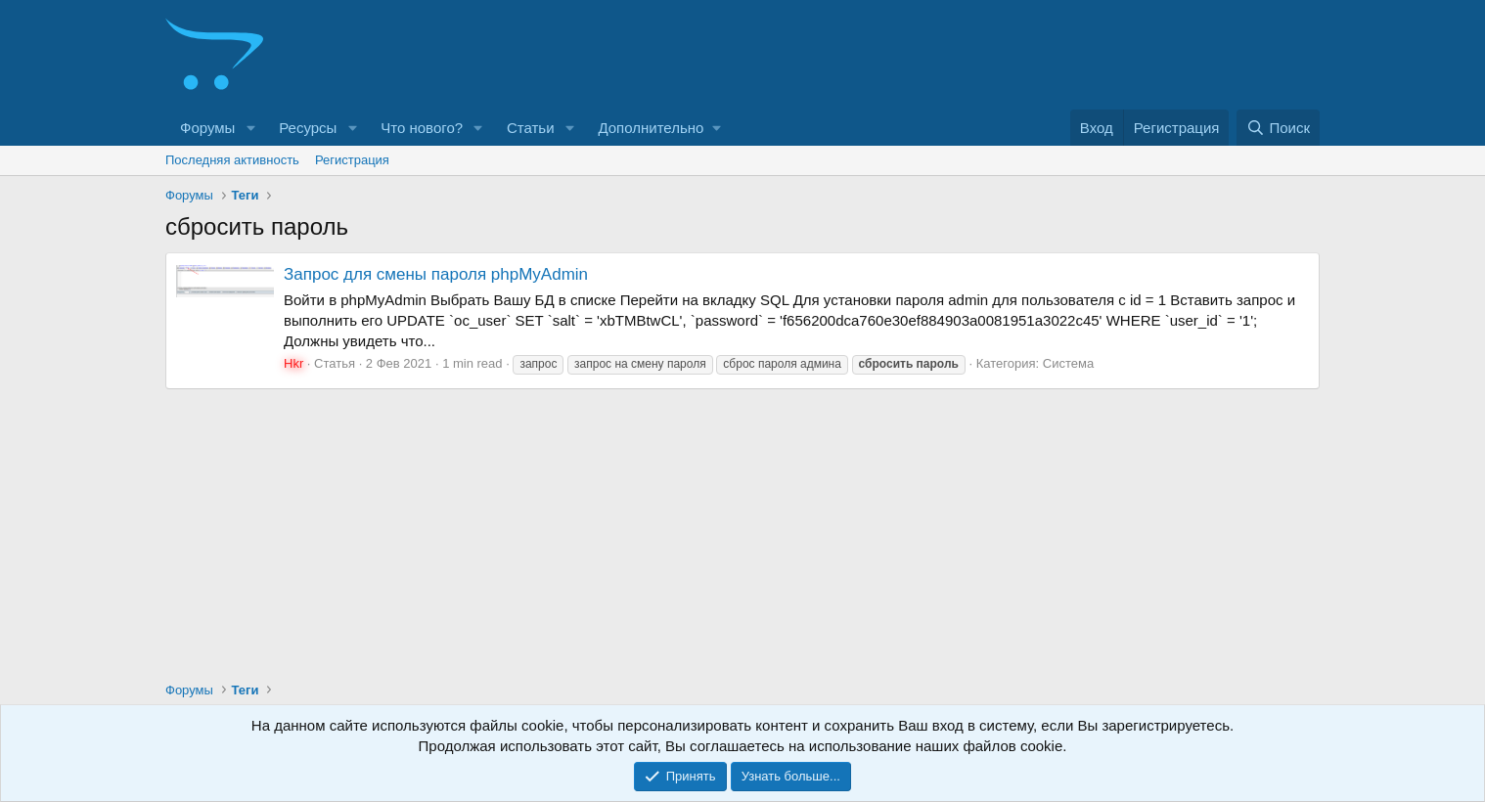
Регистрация (352, 160)
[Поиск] (1278, 128)
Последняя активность (232, 160)
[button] (250, 128)
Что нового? (422, 127)
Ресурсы (308, 127)
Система (1068, 363)
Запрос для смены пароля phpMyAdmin (436, 274)
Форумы (207, 127)
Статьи (531, 127)
